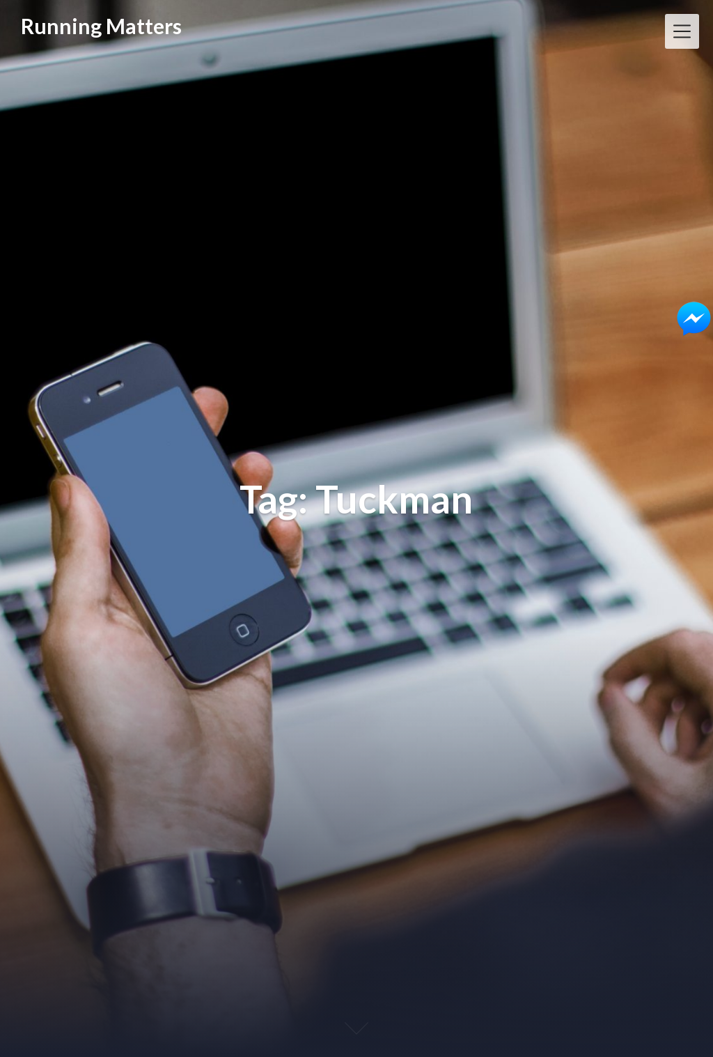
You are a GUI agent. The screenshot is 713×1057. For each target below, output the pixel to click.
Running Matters (101, 26)
